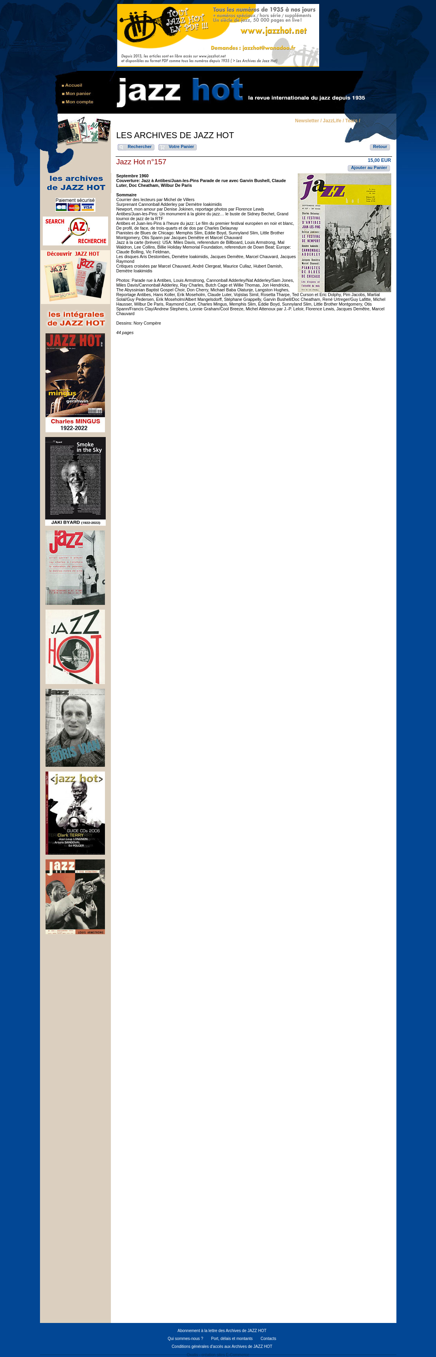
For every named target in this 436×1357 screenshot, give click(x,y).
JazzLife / (333, 121)
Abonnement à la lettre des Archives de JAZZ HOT (222, 1330)
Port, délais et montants (232, 1338)
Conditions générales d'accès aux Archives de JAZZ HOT (221, 1346)
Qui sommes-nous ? (185, 1338)
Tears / (352, 121)
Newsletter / (308, 121)
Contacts (268, 1338)
